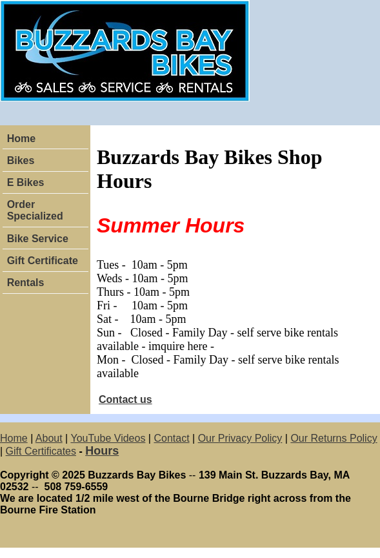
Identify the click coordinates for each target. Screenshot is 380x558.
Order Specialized (35, 210)
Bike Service (37, 238)
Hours (102, 450)
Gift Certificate (42, 260)
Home (21, 138)
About (49, 438)
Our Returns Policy (333, 438)
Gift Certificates (41, 451)
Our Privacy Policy (240, 438)
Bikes (21, 160)
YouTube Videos (107, 438)
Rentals (26, 282)
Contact (171, 438)
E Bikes (26, 182)
